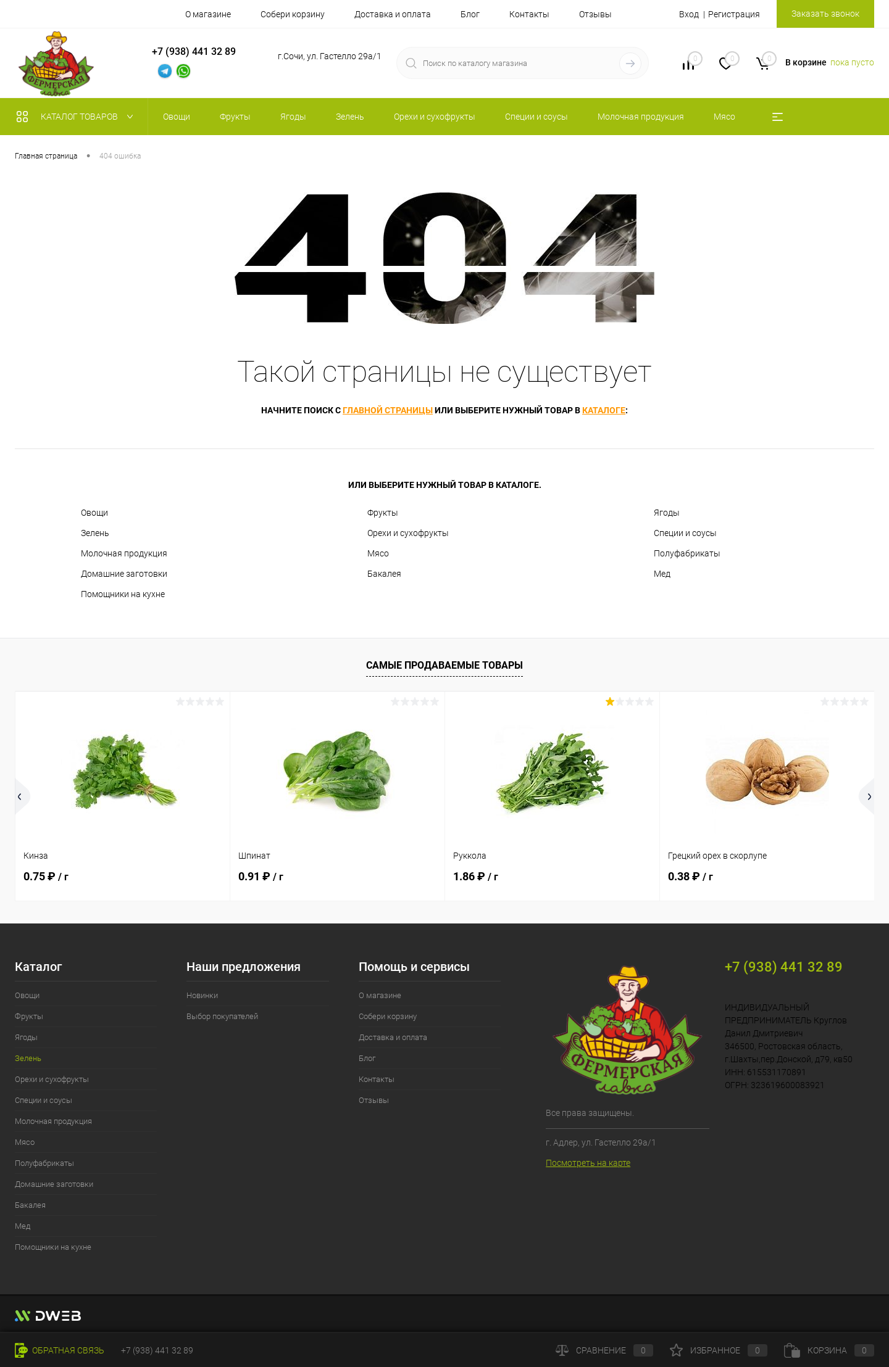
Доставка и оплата (392, 14)
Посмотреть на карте (588, 1163)
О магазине (208, 14)
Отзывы (595, 14)
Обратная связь (59, 1350)
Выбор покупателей (222, 1016)
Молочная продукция (124, 553)
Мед (662, 574)
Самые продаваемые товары (444, 665)
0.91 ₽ (260, 876)
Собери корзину (293, 14)
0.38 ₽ (690, 876)
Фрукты (382, 513)
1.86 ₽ (475, 876)
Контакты (529, 14)
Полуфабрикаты (687, 553)
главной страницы (388, 410)
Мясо (378, 553)
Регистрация (734, 14)
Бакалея (384, 574)
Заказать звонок (825, 14)
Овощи (94, 513)
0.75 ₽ (46, 876)
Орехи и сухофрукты (408, 533)
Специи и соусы (685, 533)
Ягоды (667, 513)
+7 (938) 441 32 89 (157, 1350)
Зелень (95, 533)
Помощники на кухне (123, 594)
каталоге (603, 410)
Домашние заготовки (124, 574)
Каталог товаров (77, 116)
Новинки (202, 995)
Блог (470, 14)
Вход (689, 14)
